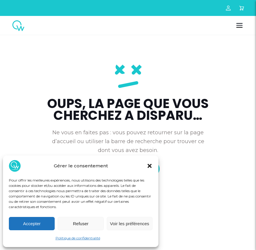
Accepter (31, 223)
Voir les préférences (129, 223)
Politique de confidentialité (78, 238)
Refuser (81, 223)
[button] (150, 166)
